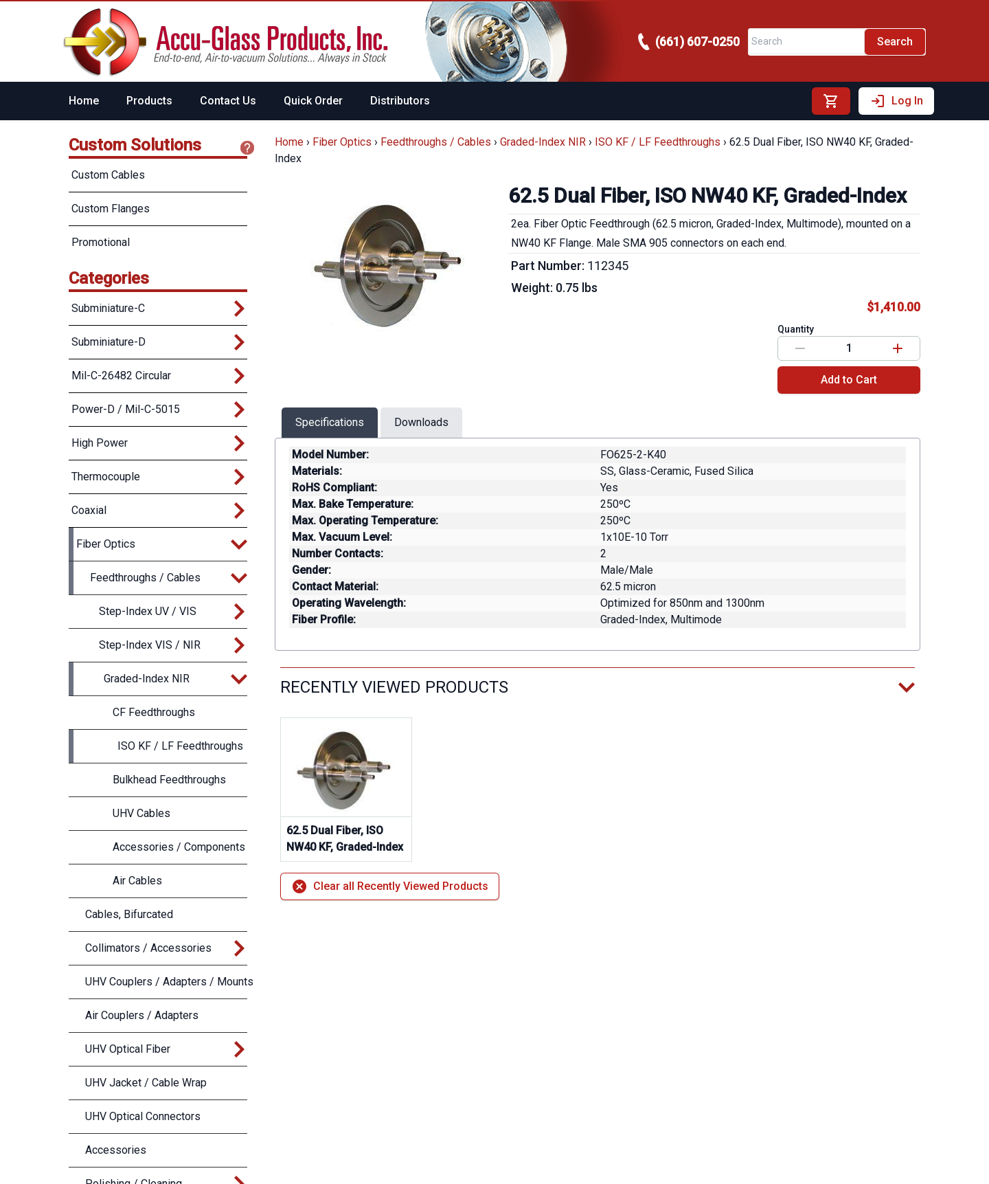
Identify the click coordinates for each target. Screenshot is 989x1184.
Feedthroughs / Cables (435, 141)
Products (149, 100)
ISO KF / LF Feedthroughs (657, 141)
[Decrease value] (800, 348)
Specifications (329, 422)
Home (84, 100)
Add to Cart (849, 379)
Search (895, 41)
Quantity (795, 329)
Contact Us (228, 100)
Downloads (421, 422)
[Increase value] (898, 348)
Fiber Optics (342, 141)
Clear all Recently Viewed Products (389, 886)
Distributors (400, 100)
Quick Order (313, 100)
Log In (896, 101)
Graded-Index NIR (543, 141)
